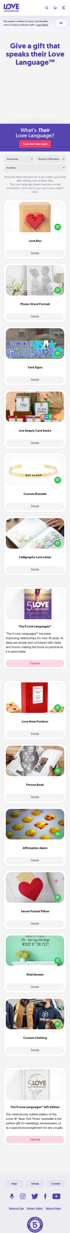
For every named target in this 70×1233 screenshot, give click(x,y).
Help (14, 1183)
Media (35, 1183)
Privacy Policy (35, 1208)
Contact (55, 1183)
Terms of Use (16, 1208)
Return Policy (53, 1208)
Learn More (42, 24)
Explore (35, 663)
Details (35, 253)
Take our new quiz (35, 144)
